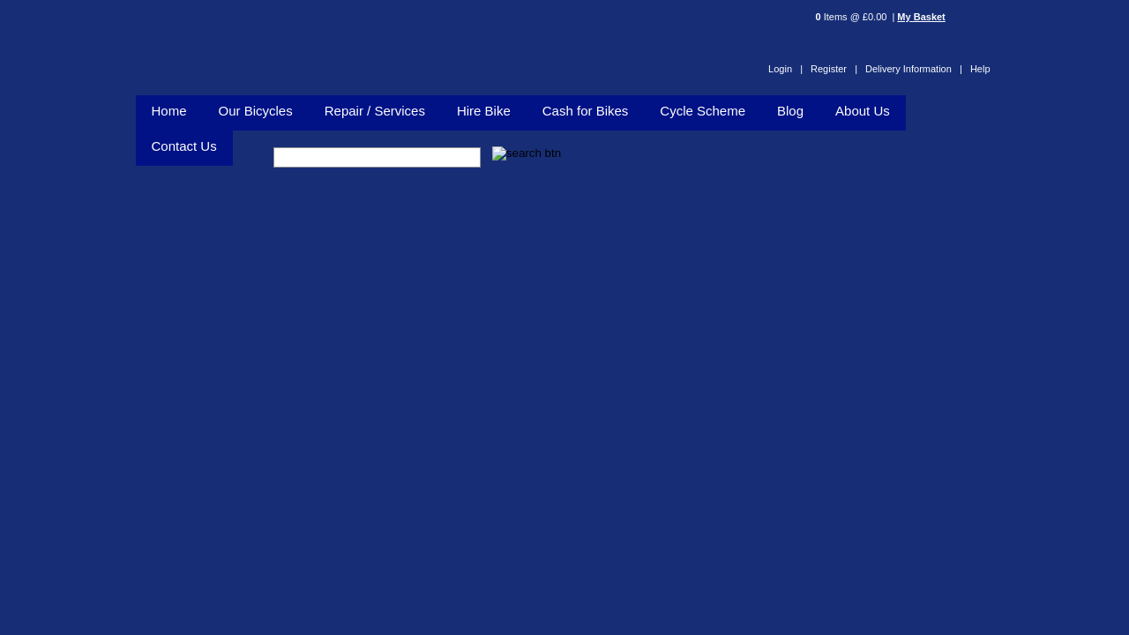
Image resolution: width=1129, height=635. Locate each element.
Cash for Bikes (585, 110)
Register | (834, 69)
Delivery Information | (913, 69)
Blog (790, 110)
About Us (862, 110)
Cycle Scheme (702, 110)
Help (980, 69)
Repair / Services (375, 110)
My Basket (921, 16)
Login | (785, 69)
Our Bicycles (256, 110)
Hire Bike (484, 110)
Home (169, 110)
